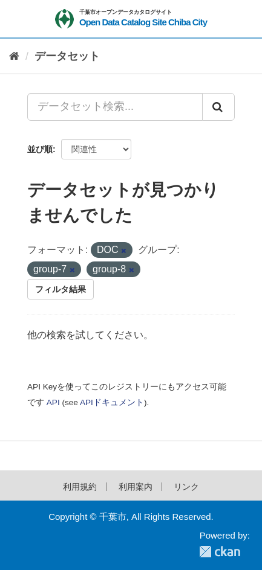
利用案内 (135, 486)
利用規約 (80, 486)
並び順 (40, 149)
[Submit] (218, 107)
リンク (186, 486)
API (53, 402)
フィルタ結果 (60, 289)
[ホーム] (14, 56)
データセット (67, 56)
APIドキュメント (112, 402)
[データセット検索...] (115, 107)
